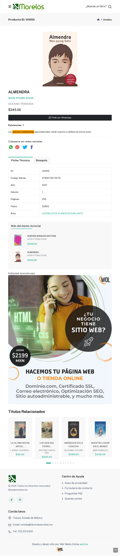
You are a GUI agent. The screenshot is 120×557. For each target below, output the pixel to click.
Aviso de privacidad (74, 484)
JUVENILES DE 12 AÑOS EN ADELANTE (62, 214)
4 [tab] (58, 464)
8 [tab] (68, 464)
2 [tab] (53, 464)
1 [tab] (48, 464)
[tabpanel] (20, 437)
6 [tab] (63, 464)
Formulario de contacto (77, 489)
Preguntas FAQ (72, 494)
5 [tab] (60, 464)
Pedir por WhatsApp (60, 118)
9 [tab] (71, 464)
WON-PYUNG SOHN (21, 98)
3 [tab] (55, 464)
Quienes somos (72, 500)
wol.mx (84, 545)
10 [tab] (73, 464)
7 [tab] (66, 464)
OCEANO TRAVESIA (21, 104)
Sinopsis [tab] (43, 160)
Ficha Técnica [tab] (21, 160)
